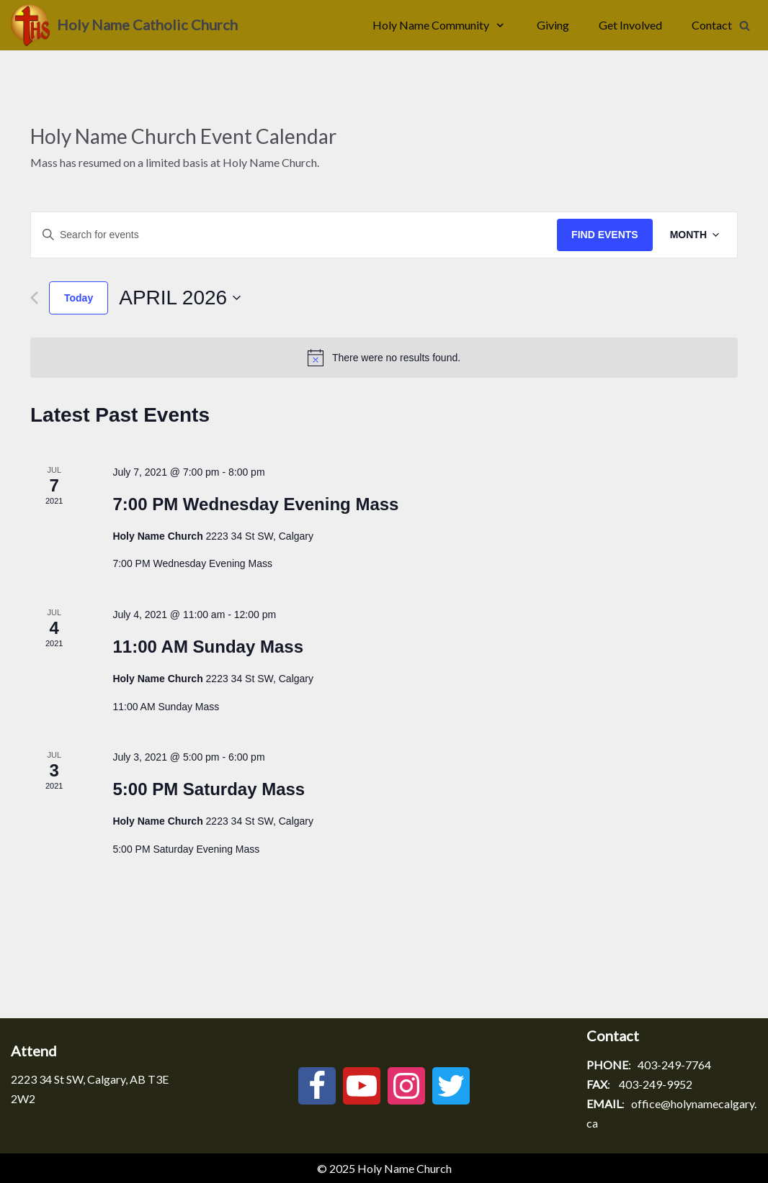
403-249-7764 (674, 1064)
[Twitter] (451, 1086)
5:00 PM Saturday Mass (208, 789)
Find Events (604, 234)
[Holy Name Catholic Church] (124, 25)
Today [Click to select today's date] (78, 298)
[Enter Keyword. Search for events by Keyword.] (294, 235)
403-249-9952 (655, 1084)
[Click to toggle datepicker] (180, 298)
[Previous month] (34, 297)
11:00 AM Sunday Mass (207, 646)
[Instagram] (406, 1086)
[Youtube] (361, 1086)
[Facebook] (317, 1086)
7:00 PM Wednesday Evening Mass (255, 504)
